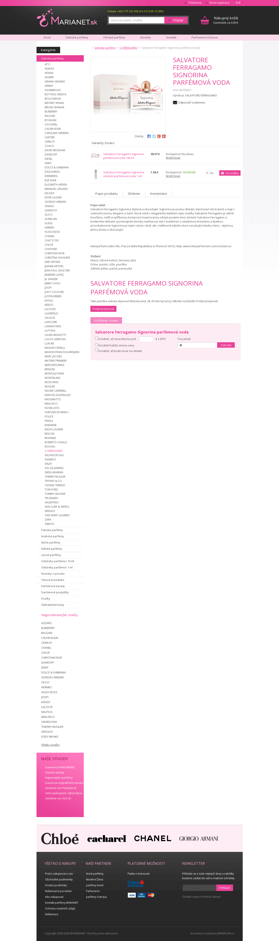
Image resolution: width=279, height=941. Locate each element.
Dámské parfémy (77, 37)
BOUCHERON (53, 98)
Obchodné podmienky (59, 879)
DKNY (48, 163)
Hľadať (178, 20)
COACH (49, 146)
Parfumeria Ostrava (205, 37)
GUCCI (49, 214)
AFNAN (49, 73)
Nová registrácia (219, 3)
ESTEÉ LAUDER (53, 197)
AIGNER (49, 77)
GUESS (48, 223)
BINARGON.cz (225, 933)
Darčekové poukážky (55, 592)
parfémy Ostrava (96, 897)
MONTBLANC (53, 378)
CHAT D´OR (51, 240)
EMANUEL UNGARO (56, 189)
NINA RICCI (51, 403)
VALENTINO (52, 502)
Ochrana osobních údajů (60, 908)
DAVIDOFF (51, 154)
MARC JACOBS (53, 356)
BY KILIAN (50, 120)
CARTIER (50, 137)
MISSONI (50, 369)
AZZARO (46, 623)
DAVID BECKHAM (55, 150)
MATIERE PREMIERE (56, 360)
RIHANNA (50, 438)
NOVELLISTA (52, 408)
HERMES (49, 227)
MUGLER (50, 386)
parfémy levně (95, 885)
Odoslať (226, 345)
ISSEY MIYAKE (52, 262)
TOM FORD (51, 489)
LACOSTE (50, 309)
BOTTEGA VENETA (55, 94)
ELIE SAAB (50, 180)
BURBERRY (51, 111)
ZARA (48, 519)
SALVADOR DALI (54, 455)
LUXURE (49, 343)
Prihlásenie (195, 3)
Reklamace (51, 914)
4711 (48, 64)
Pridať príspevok (103, 309)
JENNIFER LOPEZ (54, 275)
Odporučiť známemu (191, 102)
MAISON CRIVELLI (55, 348)
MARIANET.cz (67, 17)
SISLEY (48, 464)
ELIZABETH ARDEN (56, 184)
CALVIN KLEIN (53, 129)
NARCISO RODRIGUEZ (58, 395)
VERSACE (50, 511)
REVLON (49, 433)
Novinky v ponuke (53, 574)
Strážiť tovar (173, 158)
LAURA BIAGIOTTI (55, 335)
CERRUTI (50, 141)
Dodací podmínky (56, 885)
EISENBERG (51, 176)
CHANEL (50, 236)
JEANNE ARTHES (54, 266)
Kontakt (171, 37)
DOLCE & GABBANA (57, 167)
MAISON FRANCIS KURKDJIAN (62, 352)
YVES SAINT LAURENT (57, 515)
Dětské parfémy (51, 549)
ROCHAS (50, 446)
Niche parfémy (50, 542)
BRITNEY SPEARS (54, 103)
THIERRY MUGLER (55, 476)
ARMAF (49, 86)
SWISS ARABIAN (54, 472)
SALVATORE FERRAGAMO (201, 95)
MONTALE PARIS (54, 373)
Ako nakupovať (54, 897)
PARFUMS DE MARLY (57, 412)
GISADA (49, 206)
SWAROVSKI (49, 722)
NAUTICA (46, 712)
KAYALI (49, 300)
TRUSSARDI (51, 498)
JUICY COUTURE (54, 292)
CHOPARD (51, 249)
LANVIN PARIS (53, 326)
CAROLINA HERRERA (57, 133)
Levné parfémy (51, 555)
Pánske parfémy (52, 530)
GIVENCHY (51, 210)
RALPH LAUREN (54, 429)
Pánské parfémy (114, 37)
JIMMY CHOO (52, 283)
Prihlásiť (224, 888)
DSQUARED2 (52, 172)
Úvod (47, 37)
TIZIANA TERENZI (55, 485)
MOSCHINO (52, 382)
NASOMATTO (53, 399)
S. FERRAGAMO (54, 451)
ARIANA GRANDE (55, 81)
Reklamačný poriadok (58, 891)
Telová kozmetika (52, 580)
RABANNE (50, 425)
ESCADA (49, 193)
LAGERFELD (51, 313)
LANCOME (51, 322)
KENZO (49, 305)
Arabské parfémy (52, 536)
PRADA (49, 421)
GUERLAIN (51, 219)
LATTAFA (50, 330)
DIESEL (48, 159)
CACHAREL (51, 124)
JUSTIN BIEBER (53, 296)
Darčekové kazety (53, 586)
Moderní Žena (94, 879)
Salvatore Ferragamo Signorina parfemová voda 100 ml (123, 156)
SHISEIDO (50, 459)
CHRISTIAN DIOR (54, 253)
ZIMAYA (49, 524)
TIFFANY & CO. (53, 481)
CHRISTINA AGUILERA (57, 257)
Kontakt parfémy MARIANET (61, 902)
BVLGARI (50, 116)
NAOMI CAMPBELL (56, 391)
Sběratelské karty (52, 605)
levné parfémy (95, 874)
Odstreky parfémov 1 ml (57, 567)
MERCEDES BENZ (54, 365)
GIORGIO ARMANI (55, 202)
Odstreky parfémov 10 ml (57, 561)
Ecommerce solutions (204, 933)
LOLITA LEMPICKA (55, 339)
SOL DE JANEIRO (54, 468)
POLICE (49, 416)
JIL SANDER (51, 279)
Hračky (45, 598)
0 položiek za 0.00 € (225, 20)
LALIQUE (50, 318)
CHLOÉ (49, 245)
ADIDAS (49, 68)
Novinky (145, 37)
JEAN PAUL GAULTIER (57, 270)
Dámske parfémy (52, 58)
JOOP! (48, 287)
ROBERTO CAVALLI (56, 442)
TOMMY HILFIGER (55, 494)
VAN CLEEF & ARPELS (57, 507)
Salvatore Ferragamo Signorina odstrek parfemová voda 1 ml (123, 174)
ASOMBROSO (53, 90)
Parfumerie (93, 891)
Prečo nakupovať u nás (59, 874)
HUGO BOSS (52, 232)
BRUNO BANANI (54, 107)
